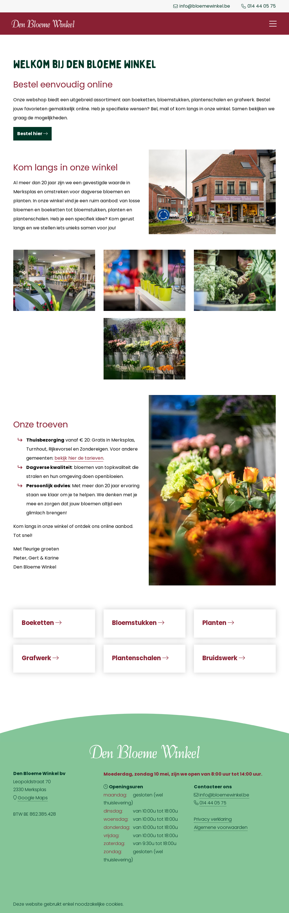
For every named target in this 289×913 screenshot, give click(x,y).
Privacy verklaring (213, 819)
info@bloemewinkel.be (204, 6)
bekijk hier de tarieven (78, 458)
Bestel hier (32, 133)
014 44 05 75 (262, 6)
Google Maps (33, 798)
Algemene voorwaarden (221, 827)
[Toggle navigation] (273, 24)
